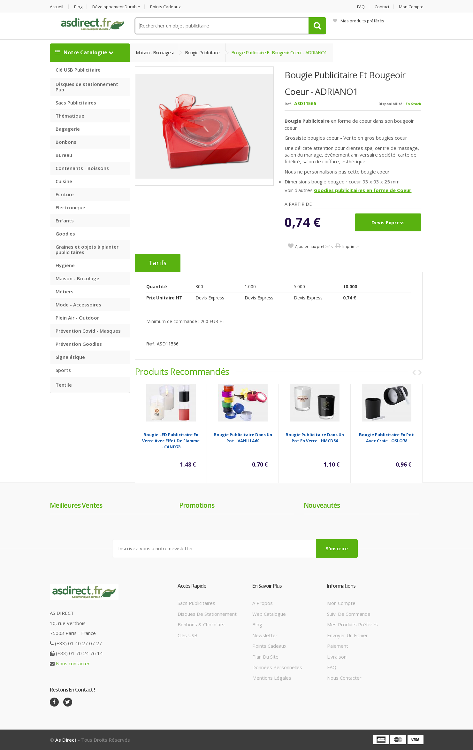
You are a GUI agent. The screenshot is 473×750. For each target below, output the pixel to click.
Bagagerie (68, 129)
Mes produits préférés (358, 21)
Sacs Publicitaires (76, 102)
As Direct (66, 740)
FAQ (361, 6)
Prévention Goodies (79, 344)
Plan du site (265, 656)
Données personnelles (277, 667)
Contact (382, 6)
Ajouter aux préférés (313, 246)
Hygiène (65, 265)
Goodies (65, 233)
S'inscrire (337, 548)
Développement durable (116, 6)
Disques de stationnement (207, 614)
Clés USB (187, 635)
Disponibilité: (390, 103)
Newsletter (265, 635)
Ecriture (65, 194)
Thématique (70, 115)
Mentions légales (271, 678)
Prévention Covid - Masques (88, 331)
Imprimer (350, 246)
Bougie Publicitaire (202, 52)
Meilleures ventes (76, 505)
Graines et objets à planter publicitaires (87, 249)
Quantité (156, 286)
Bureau (64, 155)
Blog (78, 6)
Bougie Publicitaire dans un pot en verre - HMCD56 (315, 438)
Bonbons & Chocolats (201, 624)
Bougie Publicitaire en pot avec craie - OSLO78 (386, 438)
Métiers (64, 291)
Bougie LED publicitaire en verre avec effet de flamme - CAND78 (171, 441)
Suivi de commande (348, 614)
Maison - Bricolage (77, 278)
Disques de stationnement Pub (87, 87)
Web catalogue (269, 614)
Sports (63, 370)
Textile (64, 385)
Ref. (288, 103)
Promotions (196, 505)
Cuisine (64, 181)
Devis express (388, 222)
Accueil (56, 6)
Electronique (70, 207)
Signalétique (70, 357)
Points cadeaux (165, 6)
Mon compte (411, 6)
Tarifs (157, 263)
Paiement (337, 646)
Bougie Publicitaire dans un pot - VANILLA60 (243, 438)
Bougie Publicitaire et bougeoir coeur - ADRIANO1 (279, 52)
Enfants (65, 220)
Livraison (337, 656)
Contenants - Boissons (82, 168)
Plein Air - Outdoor (77, 317)
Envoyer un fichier (347, 635)
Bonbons (66, 142)
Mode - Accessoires (78, 304)
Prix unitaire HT (164, 298)
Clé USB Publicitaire (78, 69)
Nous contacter (73, 663)
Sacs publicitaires (196, 603)
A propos (262, 603)
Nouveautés (322, 505)
